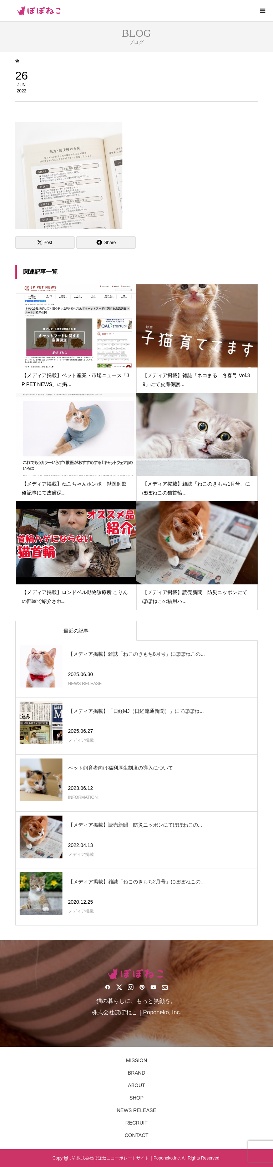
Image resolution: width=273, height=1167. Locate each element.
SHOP (137, 1098)
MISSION (136, 1060)
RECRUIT (136, 1123)
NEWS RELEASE (136, 1110)
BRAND (136, 1073)
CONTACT (136, 1135)
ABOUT (136, 1085)
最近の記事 (76, 631)
